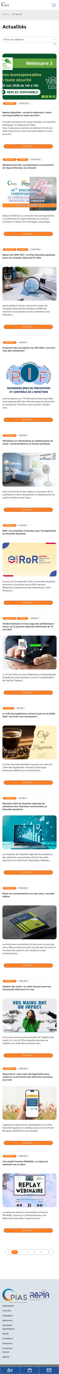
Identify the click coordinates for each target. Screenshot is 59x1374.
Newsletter (7, 1325)
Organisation (8, 1306)
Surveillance (7, 1339)
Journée (22, 159)
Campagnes (7, 1316)
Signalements (8, 1329)
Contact (5, 1352)
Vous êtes (6, 1311)
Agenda (5, 1357)
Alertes (5, 1334)
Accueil (5, 14)
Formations (7, 1348)
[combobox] (29, 40)
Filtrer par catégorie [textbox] (13, 39)
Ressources (7, 1320)
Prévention (9, 103)
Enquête (22, 249)
